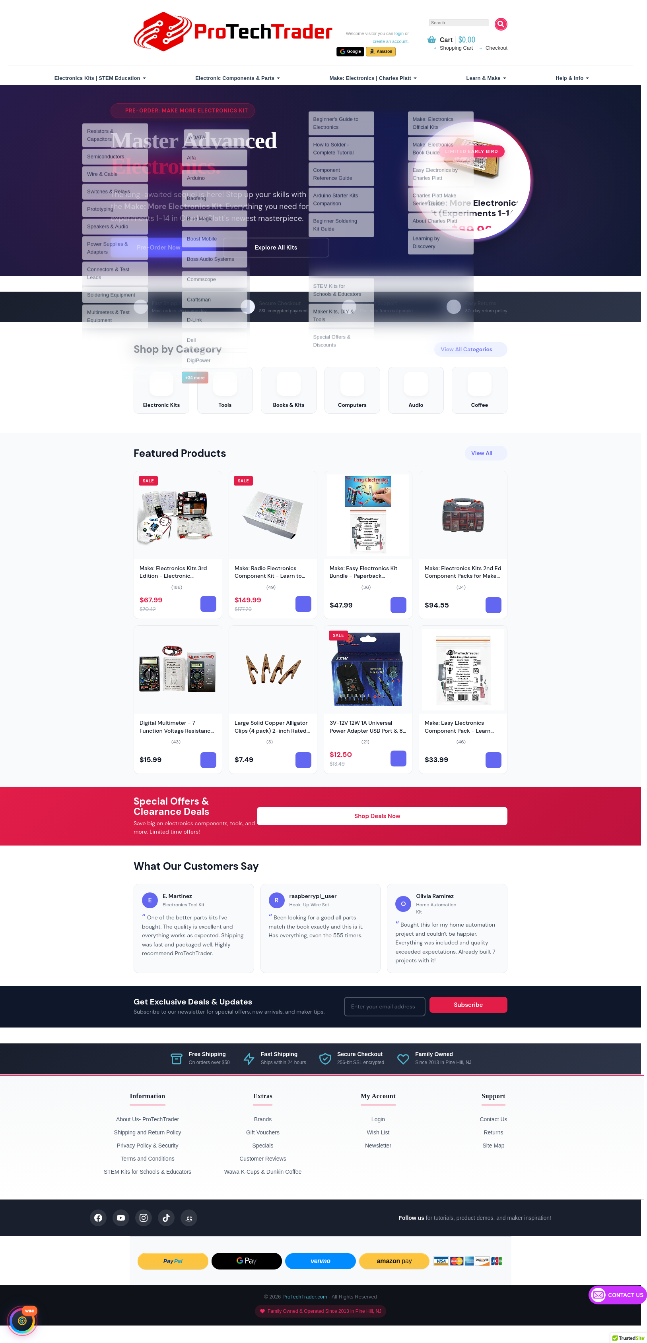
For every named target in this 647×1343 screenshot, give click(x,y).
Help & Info (569, 78)
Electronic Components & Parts (234, 78)
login (399, 33)
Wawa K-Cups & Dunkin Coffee (263, 1189)
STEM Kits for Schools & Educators (147, 1189)
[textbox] (459, 22)
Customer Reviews (262, 1176)
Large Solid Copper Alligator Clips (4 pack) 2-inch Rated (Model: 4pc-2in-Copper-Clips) (271, 752)
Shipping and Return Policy (147, 1150)
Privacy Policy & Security (148, 1163)
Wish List (378, 1150)
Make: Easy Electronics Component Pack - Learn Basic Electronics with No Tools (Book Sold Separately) (462, 752)
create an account (390, 41)
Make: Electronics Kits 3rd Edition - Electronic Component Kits (173, 593)
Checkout (496, 48)
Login (378, 1137)
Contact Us (493, 1137)
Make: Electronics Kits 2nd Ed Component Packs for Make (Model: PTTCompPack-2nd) (463, 593)
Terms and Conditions (147, 1176)
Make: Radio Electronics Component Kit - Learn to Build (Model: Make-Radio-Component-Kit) (270, 597)
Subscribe (468, 1022)
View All (486, 470)
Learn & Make (483, 78)
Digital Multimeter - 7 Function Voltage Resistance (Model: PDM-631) (177, 748)
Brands (263, 1137)
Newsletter (378, 1163)
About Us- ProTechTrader (147, 1137)
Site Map (493, 1163)
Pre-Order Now (163, 251)
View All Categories (471, 357)
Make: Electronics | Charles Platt (370, 78)
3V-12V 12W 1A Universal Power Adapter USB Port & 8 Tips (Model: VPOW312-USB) (367, 748)
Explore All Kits (271, 251)
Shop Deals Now (382, 834)
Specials (263, 1163)
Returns (493, 1150)
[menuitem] (99, 78)
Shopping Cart (456, 48)
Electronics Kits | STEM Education (97, 78)
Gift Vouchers (263, 1150)
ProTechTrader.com (304, 1314)
